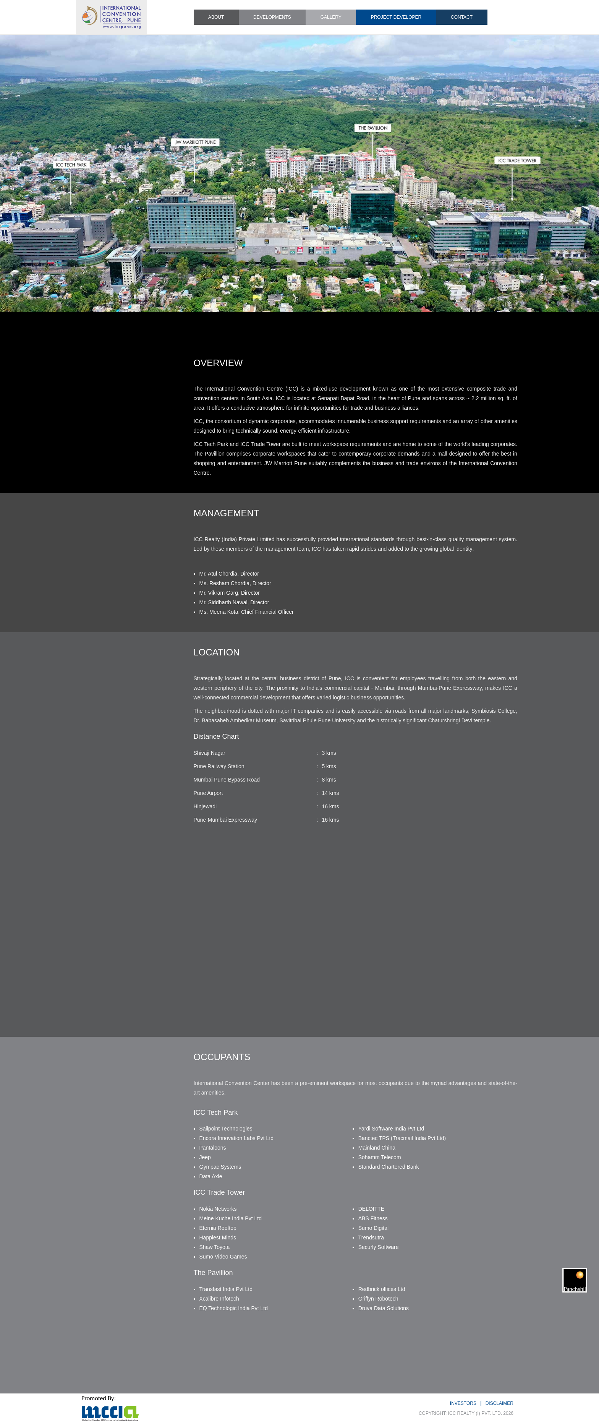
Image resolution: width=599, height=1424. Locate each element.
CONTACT (462, 17)
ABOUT (216, 17)
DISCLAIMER (499, 1403)
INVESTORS (463, 1403)
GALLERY (331, 17)
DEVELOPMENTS (272, 17)
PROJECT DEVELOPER (396, 17)
